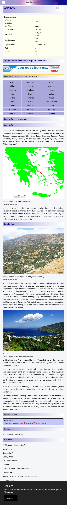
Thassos (30, 113)
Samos (51, 106)
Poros (12, 106)
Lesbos (12, 98)
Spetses (12, 113)
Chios (12, 86)
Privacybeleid (8, 492)
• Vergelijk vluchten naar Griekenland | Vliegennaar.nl (25, 423)
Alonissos (30, 82)
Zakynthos (52, 113)
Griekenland (47, 216)
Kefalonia (30, 90)
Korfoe (51, 90)
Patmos (30, 102)
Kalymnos (51, 86)
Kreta (30, 94)
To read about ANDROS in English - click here (25, 61)
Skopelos (51, 110)
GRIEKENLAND (31, 76)
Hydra (30, 86)
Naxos (51, 98)
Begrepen (11, 498)
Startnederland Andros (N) (13, 434)
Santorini (12, 110)
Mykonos (30, 98)
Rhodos (30, 106)
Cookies (8, 486)
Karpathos (12, 90)
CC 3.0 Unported (16, 356)
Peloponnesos (51, 102)
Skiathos (30, 110)
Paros (12, 102)
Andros (51, 82)
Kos (12, 94)
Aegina (12, 82)
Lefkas (51, 94)
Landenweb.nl (33, 2)
